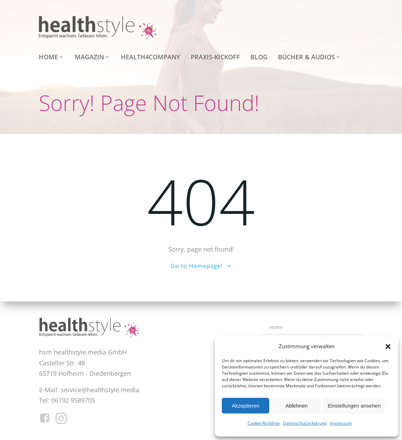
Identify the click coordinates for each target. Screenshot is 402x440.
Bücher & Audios (309, 57)
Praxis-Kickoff (215, 57)
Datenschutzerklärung (305, 423)
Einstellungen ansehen (354, 406)
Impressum (341, 423)
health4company (150, 57)
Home (51, 57)
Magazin (92, 57)
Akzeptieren (245, 406)
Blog (259, 57)
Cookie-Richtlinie (264, 423)
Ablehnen (296, 406)
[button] (388, 346)
